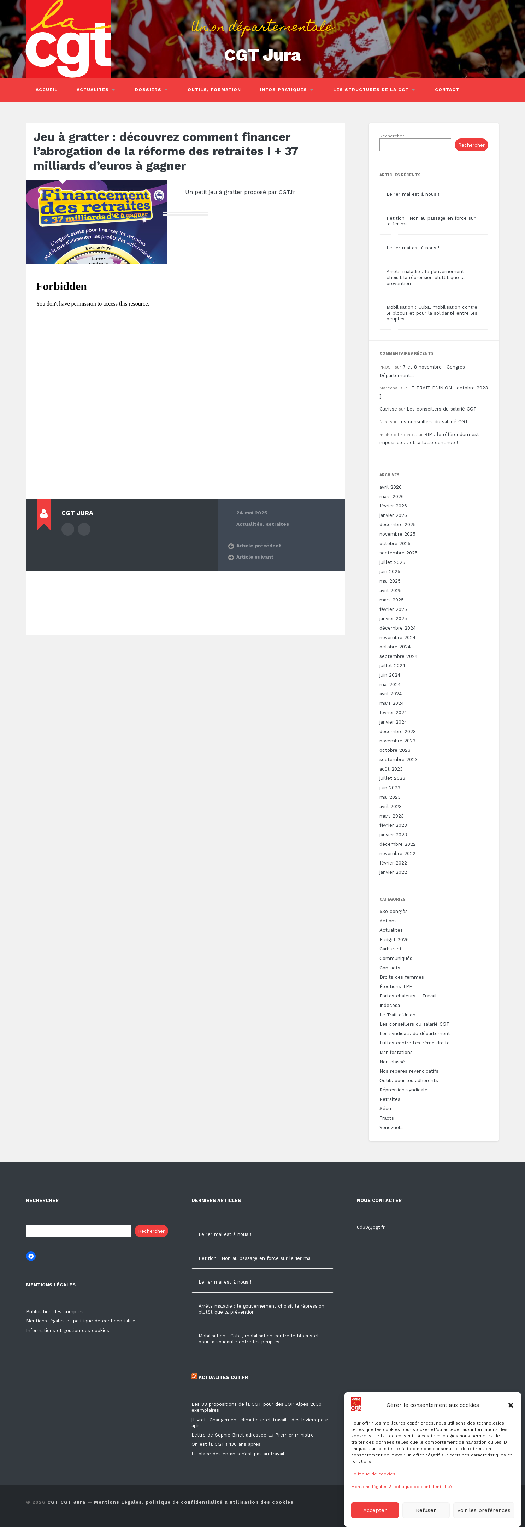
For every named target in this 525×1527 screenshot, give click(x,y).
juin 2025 (389, 571)
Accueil (47, 89)
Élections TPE (395, 986)
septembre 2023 (398, 759)
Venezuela (391, 1127)
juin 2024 (389, 675)
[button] (510, 1440)
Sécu (385, 1108)
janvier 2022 (393, 872)
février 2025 (393, 609)
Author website (84, 529)
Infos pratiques (283, 89)
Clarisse (388, 409)
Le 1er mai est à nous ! (413, 194)
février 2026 (393, 505)
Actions (388, 921)
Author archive (67, 529)
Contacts (389, 968)
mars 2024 (391, 703)
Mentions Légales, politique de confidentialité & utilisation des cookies (194, 1502)
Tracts (386, 1118)
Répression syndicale (403, 1089)
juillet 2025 (392, 562)
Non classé (392, 1062)
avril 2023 (390, 806)
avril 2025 (390, 590)
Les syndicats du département (414, 1033)
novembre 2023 (397, 740)
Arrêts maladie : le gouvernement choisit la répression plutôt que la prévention (426, 277)
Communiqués (395, 958)
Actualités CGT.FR (219, 1377)
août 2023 (391, 769)
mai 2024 (390, 684)
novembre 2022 (397, 853)
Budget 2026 (394, 939)
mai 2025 (390, 581)
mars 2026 (391, 496)
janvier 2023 (393, 834)
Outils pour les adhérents (408, 1080)
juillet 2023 (392, 778)
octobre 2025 (395, 543)
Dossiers (148, 89)
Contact (447, 89)
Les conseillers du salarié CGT (442, 409)
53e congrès (393, 911)
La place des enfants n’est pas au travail (237, 1453)
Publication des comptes (55, 1311)
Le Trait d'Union (397, 1015)
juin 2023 (389, 787)
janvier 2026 (393, 515)
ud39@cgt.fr (371, 1227)
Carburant (390, 948)
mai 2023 (390, 797)
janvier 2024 (393, 722)
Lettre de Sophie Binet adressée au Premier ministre (252, 1435)
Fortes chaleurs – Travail (408, 995)
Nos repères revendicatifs (408, 1071)
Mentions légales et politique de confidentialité (80, 1320)
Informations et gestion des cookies (67, 1330)
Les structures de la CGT (371, 89)
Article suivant (254, 557)
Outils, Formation (214, 89)
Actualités (93, 89)
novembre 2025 (397, 534)
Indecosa (389, 1005)
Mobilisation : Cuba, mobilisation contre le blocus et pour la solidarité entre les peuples (432, 313)
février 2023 (393, 825)
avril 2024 (390, 693)
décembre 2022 (397, 844)
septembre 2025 (398, 552)
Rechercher (391, 136)
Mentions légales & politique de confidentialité (401, 1521)
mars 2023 (391, 816)
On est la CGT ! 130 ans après (225, 1444)
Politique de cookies (373, 1509)
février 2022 (393, 863)
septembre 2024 (398, 656)
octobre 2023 (395, 750)
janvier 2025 (393, 618)
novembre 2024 (397, 637)
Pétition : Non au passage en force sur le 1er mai (255, 1258)
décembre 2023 (397, 731)
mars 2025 (391, 599)
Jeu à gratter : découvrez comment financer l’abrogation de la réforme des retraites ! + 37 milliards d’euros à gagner (165, 151)
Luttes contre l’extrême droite (414, 1042)
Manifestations (396, 1052)
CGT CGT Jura (66, 1502)
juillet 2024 (392, 665)
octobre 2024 (395, 646)
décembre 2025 (397, 524)
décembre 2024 (397, 628)
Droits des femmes (401, 977)
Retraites (277, 524)
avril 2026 (390, 487)
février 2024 (393, 712)
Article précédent (258, 545)
